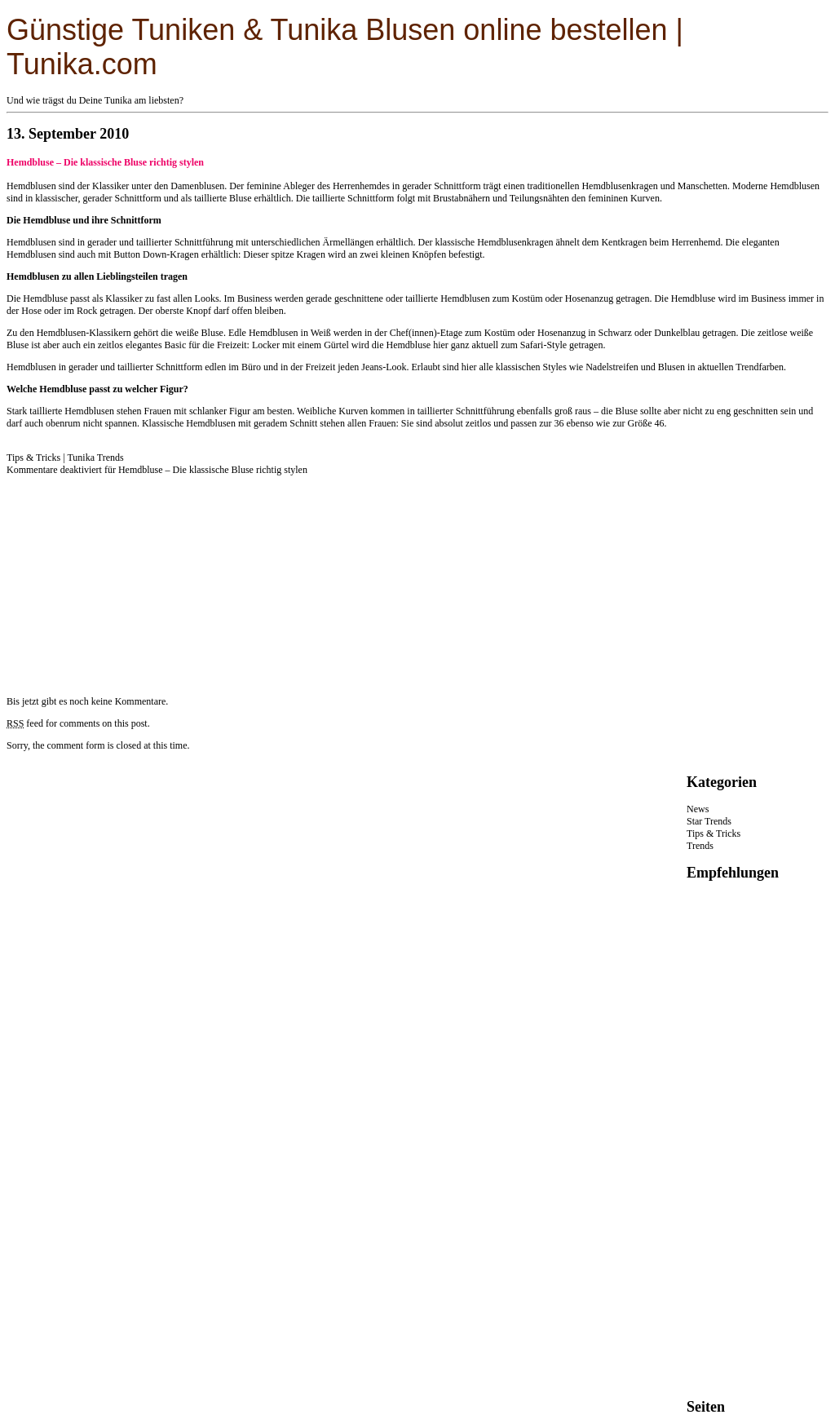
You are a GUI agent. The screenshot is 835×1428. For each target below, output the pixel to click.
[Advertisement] (129, 578)
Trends (700, 845)
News (698, 809)
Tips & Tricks (33, 457)
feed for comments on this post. (78, 723)
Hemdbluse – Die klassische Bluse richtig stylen (105, 162)
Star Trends (709, 821)
